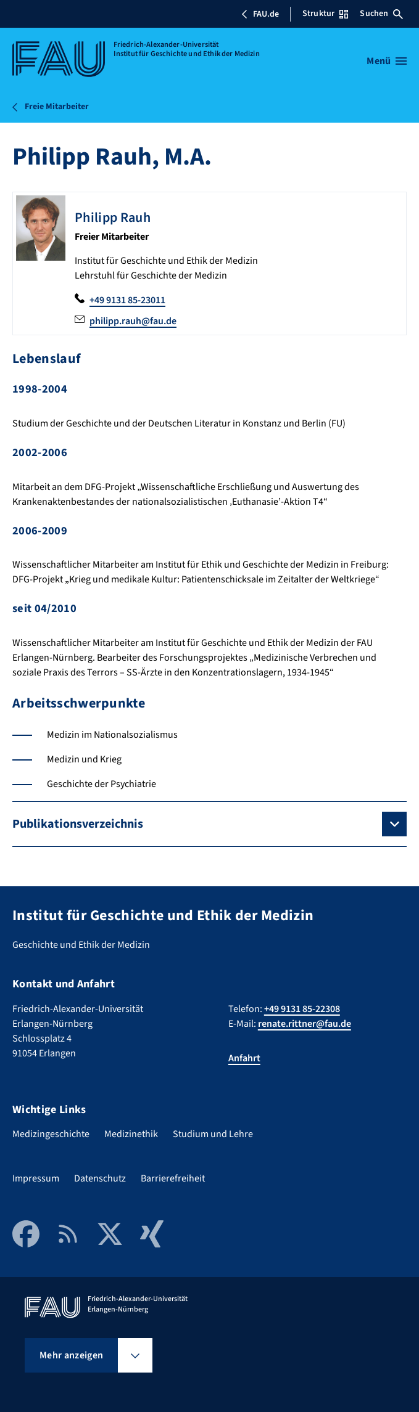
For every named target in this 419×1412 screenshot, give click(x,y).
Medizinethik (131, 1134)
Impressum (35, 1178)
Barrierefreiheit (173, 1178)
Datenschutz (100, 1178)
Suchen (381, 13)
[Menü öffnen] (387, 61)
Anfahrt (244, 1058)
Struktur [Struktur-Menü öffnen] (325, 13)
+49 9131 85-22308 (302, 1009)
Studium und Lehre (213, 1134)
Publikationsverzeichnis (77, 824)
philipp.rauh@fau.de (132, 321)
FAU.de (260, 14)
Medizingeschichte (50, 1134)
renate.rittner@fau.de (304, 1023)
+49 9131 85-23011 (127, 300)
